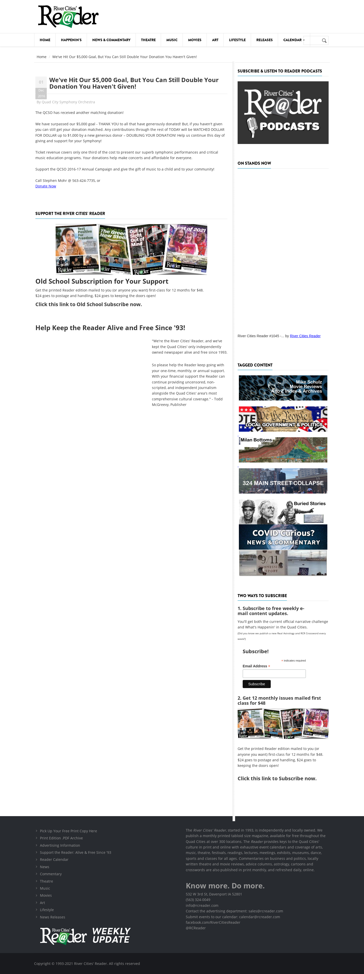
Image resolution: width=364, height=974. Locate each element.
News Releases (52, 917)
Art (215, 39)
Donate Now (45, 186)
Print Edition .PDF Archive (61, 838)
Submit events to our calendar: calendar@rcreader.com (233, 916)
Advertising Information (60, 845)
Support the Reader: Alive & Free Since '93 (75, 852)
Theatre (148, 39)
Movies (194, 39)
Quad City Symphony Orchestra (68, 102)
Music (171, 39)
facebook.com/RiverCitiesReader (213, 922)
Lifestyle (237, 39)
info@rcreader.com (202, 905)
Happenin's (71, 39)
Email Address (256, 666)
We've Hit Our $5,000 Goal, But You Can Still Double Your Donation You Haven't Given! (134, 83)
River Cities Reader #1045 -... (261, 336)
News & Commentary (111, 39)
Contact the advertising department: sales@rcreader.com (234, 911)
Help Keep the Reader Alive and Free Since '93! (110, 327)
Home (45, 39)
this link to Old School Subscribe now (95, 304)
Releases (264, 39)
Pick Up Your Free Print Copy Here (68, 831)
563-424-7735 (83, 180)
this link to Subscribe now (283, 778)
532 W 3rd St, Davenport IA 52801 (214, 894)
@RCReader (196, 928)
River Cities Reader (305, 336)
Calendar (294, 39)
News (44, 866)
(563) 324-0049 (198, 899)
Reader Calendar (54, 859)
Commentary (51, 873)
